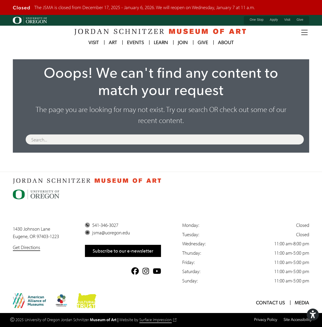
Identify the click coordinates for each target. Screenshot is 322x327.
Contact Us (270, 303)
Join (183, 42)
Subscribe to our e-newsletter (123, 251)
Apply (274, 19)
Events (135, 42)
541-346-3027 (101, 225)
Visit (287, 19)
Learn (161, 42)
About (226, 42)
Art (113, 42)
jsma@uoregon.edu (107, 232)
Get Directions (26, 247)
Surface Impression (157, 319)
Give (300, 19)
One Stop (256, 19)
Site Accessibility (298, 320)
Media (302, 303)
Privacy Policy (265, 320)
